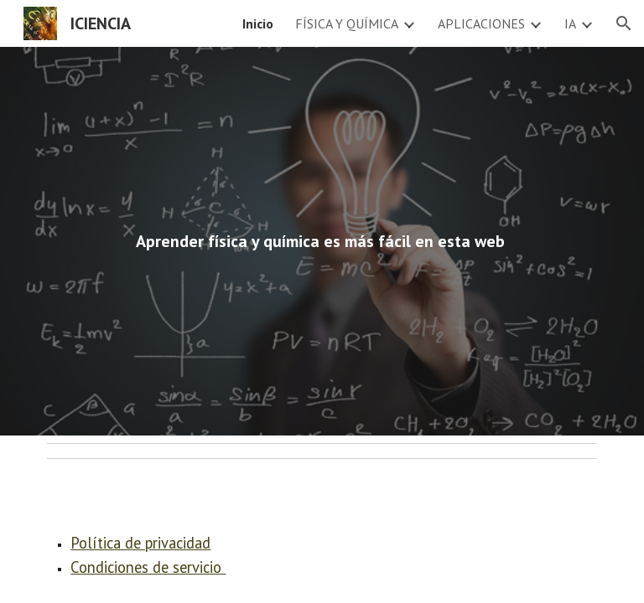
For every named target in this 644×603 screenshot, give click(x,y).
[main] (321, 241)
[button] (624, 23)
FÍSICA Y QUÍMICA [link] (346, 23)
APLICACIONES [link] (481, 23)
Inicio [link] (257, 23)
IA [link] (570, 23)
